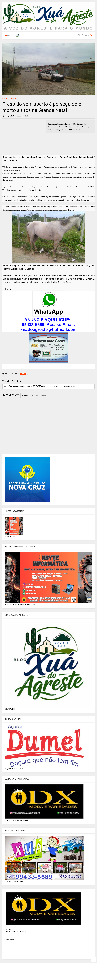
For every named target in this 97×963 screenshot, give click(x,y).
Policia (13, 98)
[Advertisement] (22, 137)
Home (4, 98)
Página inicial (10, 939)
